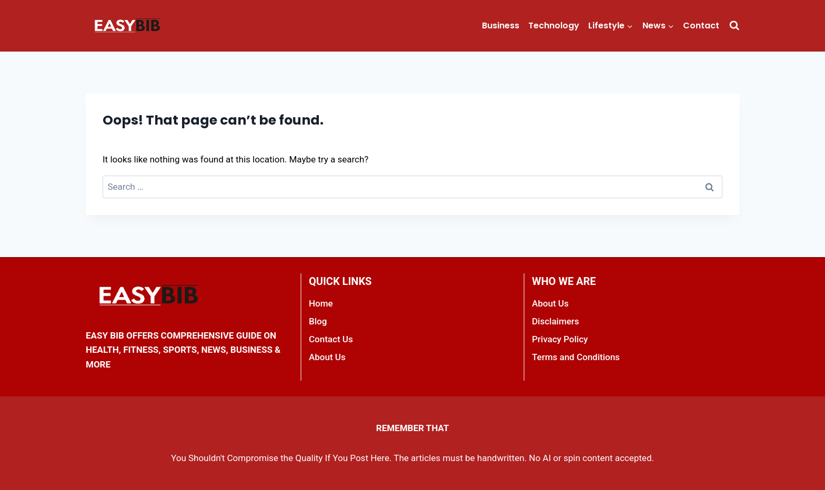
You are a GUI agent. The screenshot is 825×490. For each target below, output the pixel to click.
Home (321, 303)
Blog (318, 321)
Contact (701, 25)
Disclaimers (555, 321)
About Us (327, 357)
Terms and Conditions (576, 357)
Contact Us (331, 339)
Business (500, 25)
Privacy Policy (560, 339)
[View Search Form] (734, 25)
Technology (553, 25)
